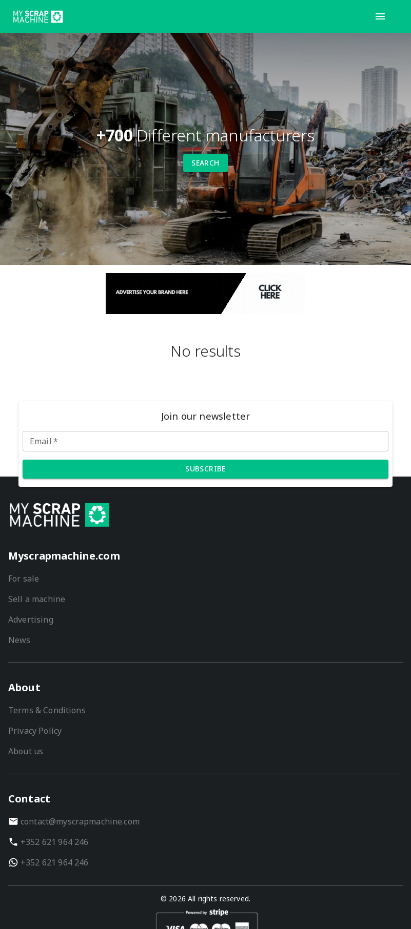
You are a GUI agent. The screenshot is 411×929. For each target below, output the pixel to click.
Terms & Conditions (47, 710)
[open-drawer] (380, 16)
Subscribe (205, 468)
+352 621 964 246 (54, 842)
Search (205, 163)
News (19, 640)
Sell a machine (36, 599)
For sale (23, 578)
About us (25, 751)
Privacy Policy (35, 730)
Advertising (30, 619)
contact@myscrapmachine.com (80, 821)
